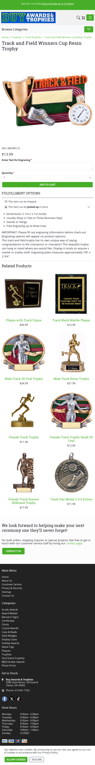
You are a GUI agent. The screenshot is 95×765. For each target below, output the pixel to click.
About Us (7, 580)
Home (5, 577)
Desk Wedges (9, 635)
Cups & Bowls (9, 632)
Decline (37, 759)
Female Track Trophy (24, 437)
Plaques (6, 650)
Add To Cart (47, 184)
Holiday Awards (10, 643)
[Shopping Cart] (83, 17)
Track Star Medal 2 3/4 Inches (71, 499)
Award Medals (10, 613)
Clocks (5, 624)
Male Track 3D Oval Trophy (24, 379)
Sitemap (6, 592)
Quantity (8, 173)
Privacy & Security (12, 588)
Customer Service (12, 584)
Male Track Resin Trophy (71, 379)
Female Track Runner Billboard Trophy (23, 501)
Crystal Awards (10, 628)
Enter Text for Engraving (17, 160)
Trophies (7, 654)
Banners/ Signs (10, 617)
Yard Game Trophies (13, 658)
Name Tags (8, 647)
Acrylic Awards (10, 609)
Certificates (8, 620)
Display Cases (9, 639)
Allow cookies (16, 759)
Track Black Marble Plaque (71, 320)
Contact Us (13, 551)
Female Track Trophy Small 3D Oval (71, 439)
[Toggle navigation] (90, 17)
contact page (74, 543)
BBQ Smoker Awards (13, 662)
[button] (78, 17)
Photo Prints (9, 665)
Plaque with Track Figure (24, 320)
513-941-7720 (22, 690)
